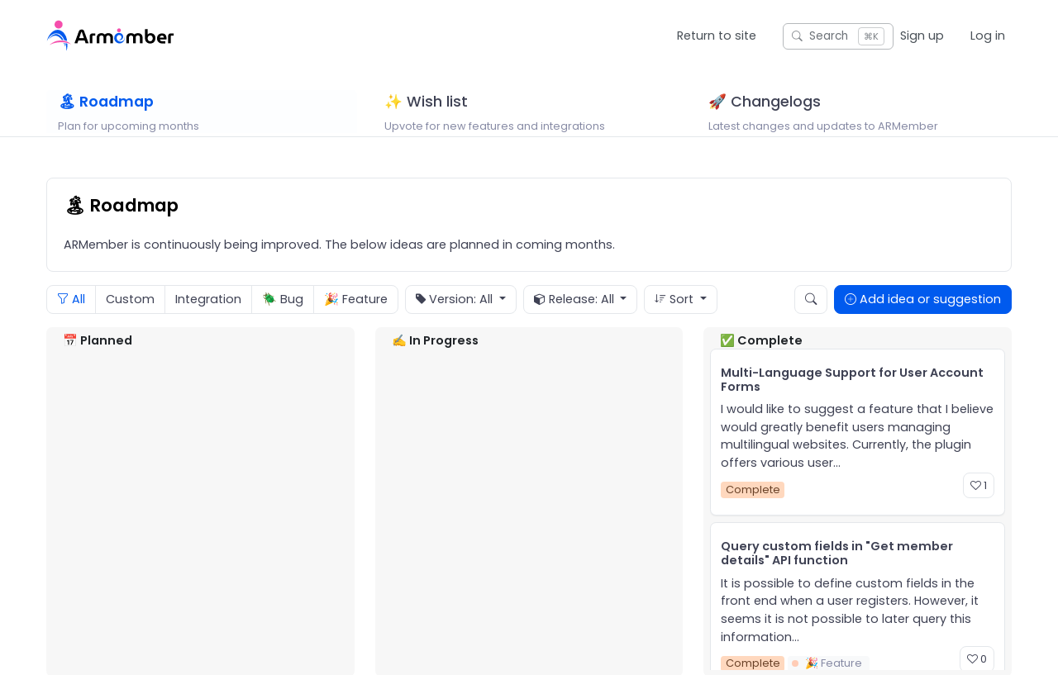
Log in (987, 35)
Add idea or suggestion (923, 318)
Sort (676, 318)
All (71, 318)
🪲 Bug (282, 318)
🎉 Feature (356, 318)
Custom (130, 318)
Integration (208, 318)
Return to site (716, 35)
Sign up (922, 35)
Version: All (456, 319)
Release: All (575, 319)
